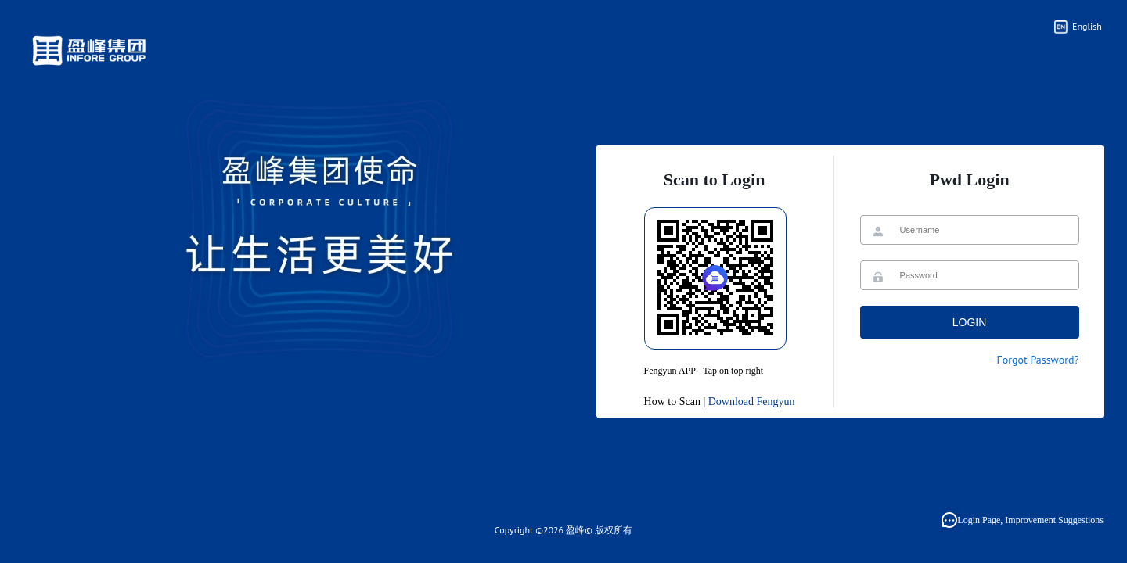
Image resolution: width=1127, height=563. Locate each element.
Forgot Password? (1037, 360)
